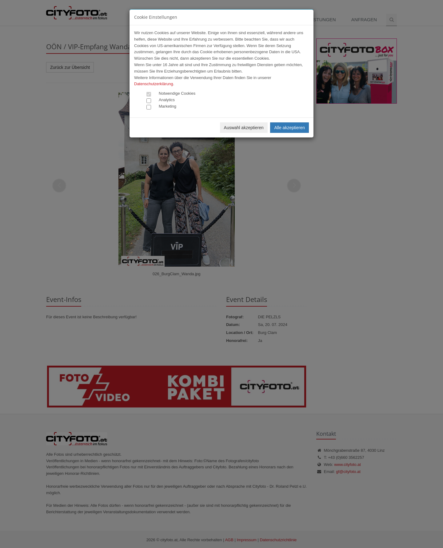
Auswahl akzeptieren (244, 127)
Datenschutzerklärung (153, 83)
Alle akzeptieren (289, 127)
